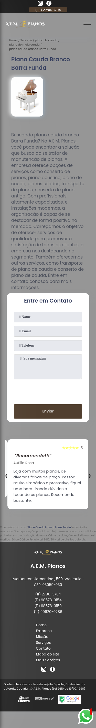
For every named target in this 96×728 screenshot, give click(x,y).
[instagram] (40, 4)
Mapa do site (47, 654)
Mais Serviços (48, 660)
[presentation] (48, 391)
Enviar (48, 411)
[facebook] (48, 4)
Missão (42, 636)
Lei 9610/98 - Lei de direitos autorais (62, 539)
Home (41, 624)
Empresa (44, 630)
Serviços (43, 642)
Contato (43, 648)
